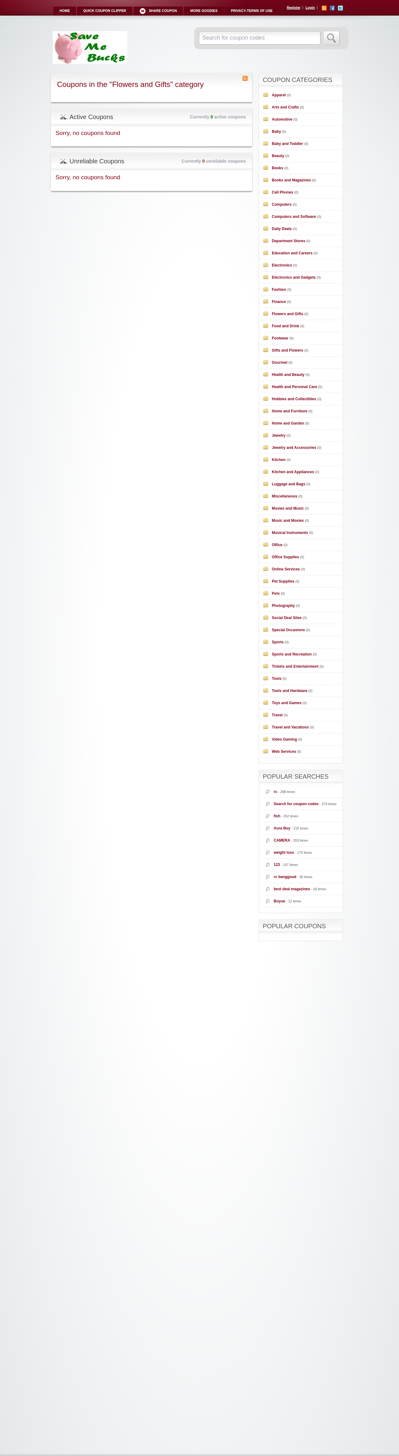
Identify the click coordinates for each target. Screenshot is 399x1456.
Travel (277, 715)
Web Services (284, 751)
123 (277, 865)
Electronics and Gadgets (294, 277)
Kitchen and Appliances (293, 472)
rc (275, 792)
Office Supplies (285, 557)
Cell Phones (282, 192)
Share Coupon (163, 10)
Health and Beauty (288, 374)
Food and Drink (285, 326)
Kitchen (279, 460)
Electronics (282, 265)
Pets (276, 593)
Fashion (279, 289)
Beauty (278, 156)
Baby (276, 131)
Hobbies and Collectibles (294, 399)
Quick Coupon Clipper (104, 10)
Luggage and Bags (288, 484)
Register (293, 7)
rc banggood (285, 877)
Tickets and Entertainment (295, 666)
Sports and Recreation (292, 654)
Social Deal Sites (287, 618)
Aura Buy (282, 828)
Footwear (280, 338)
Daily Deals (282, 229)
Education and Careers (292, 253)
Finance (279, 302)
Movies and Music (288, 508)
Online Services (286, 569)
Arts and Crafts (285, 107)
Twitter (340, 8)
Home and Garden (288, 423)
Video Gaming (284, 739)
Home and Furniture (289, 411)
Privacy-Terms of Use (252, 10)
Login (310, 7)
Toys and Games (286, 703)
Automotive (282, 119)
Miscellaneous (284, 496)
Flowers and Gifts (287, 314)
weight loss (284, 852)
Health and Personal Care (294, 387)
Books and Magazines (291, 180)
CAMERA (282, 840)
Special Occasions (288, 630)
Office (277, 545)
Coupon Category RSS (245, 78)
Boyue (279, 901)
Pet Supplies (283, 581)
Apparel (279, 95)
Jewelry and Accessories (294, 447)
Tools (276, 678)
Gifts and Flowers (287, 350)
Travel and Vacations (290, 727)
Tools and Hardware (289, 691)
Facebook (332, 8)
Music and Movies (288, 520)
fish (277, 816)
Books (277, 168)
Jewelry (279, 435)
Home (65, 10)
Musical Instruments (290, 533)
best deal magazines (292, 889)
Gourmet (279, 362)
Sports (278, 642)
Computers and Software (294, 216)
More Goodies (203, 10)
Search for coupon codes (296, 804)
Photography (283, 605)
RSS (324, 8)
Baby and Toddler (287, 144)
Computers (281, 204)
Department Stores (288, 241)
